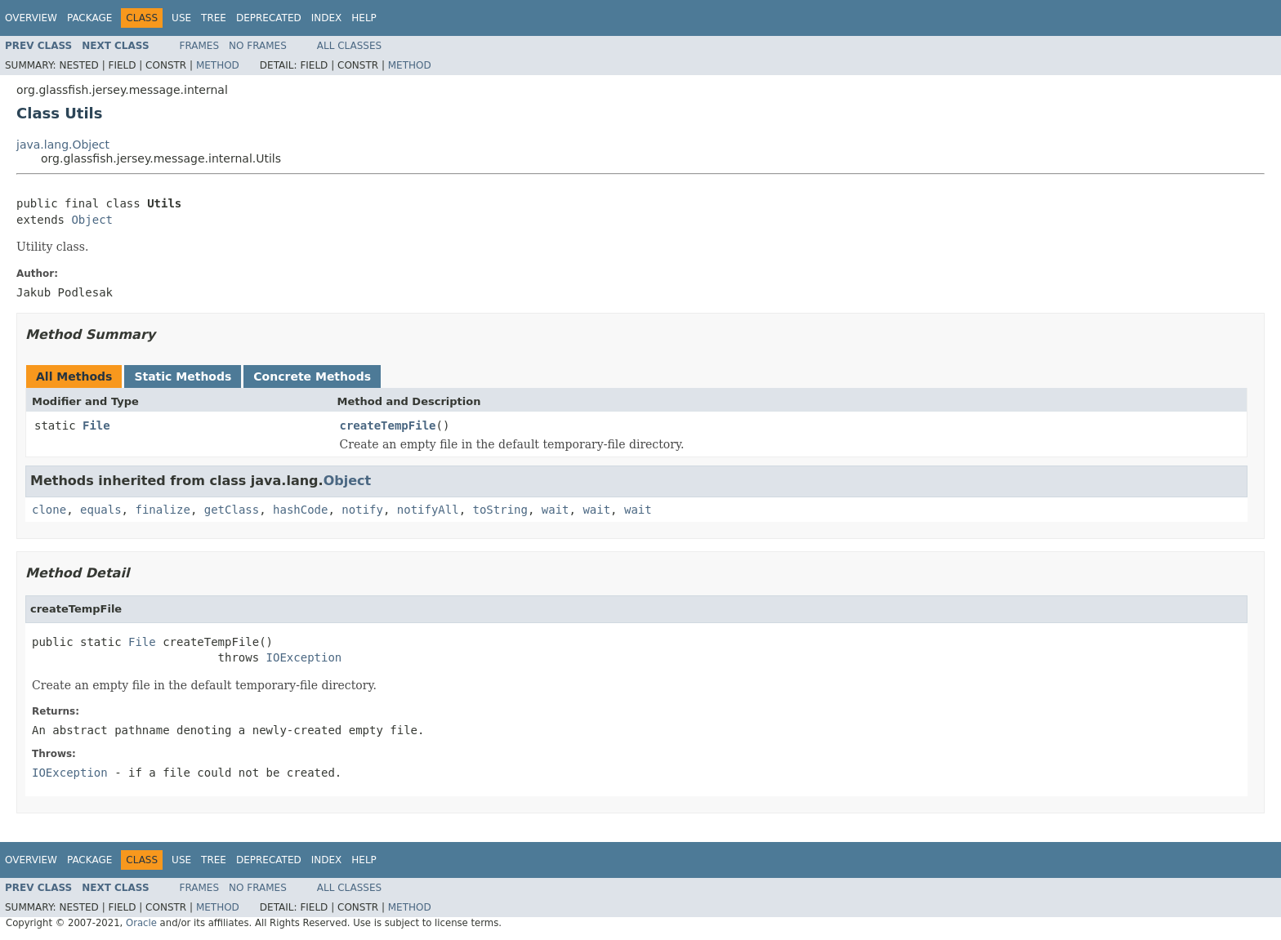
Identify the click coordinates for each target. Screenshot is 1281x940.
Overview (31, 18)
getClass (231, 509)
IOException (304, 657)
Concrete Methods (312, 376)
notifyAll (428, 509)
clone (49, 509)
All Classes (349, 45)
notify (362, 509)
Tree (213, 18)
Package (89, 18)
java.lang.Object (62, 144)
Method (217, 65)
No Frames (258, 45)
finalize (162, 509)
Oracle (141, 923)
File (96, 425)
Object (92, 219)
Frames (200, 45)
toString (500, 509)
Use (181, 18)
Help (364, 18)
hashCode (300, 509)
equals (101, 509)
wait (555, 509)
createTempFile (388, 425)
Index (326, 18)
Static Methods (182, 376)
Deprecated (268, 18)
